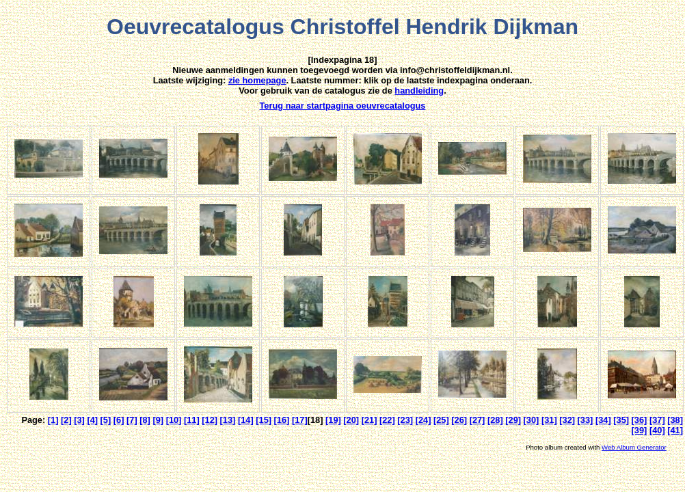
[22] (387, 420)
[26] (459, 420)
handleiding (419, 90)
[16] (282, 420)
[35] (621, 420)
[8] (144, 420)
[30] (531, 420)
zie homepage (257, 80)
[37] (657, 420)
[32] (567, 420)
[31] (549, 420)
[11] (192, 420)
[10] (174, 420)
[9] (157, 420)
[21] (369, 420)
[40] (657, 430)
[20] (351, 420)
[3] (79, 420)
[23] (405, 420)
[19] (333, 420)
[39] (639, 430)
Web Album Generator (634, 447)
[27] (477, 420)
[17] (300, 420)
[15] (263, 420)
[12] (209, 420)
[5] (105, 420)
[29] (513, 420)
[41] (675, 430)
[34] (603, 420)
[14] (246, 420)
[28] (495, 420)
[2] (66, 420)
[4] (92, 420)
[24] (423, 420)
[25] (441, 420)
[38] (675, 420)
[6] (118, 420)
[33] (585, 420)
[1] (53, 420)
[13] (228, 420)
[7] (131, 420)
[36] (639, 420)
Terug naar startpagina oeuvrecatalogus (343, 105)
